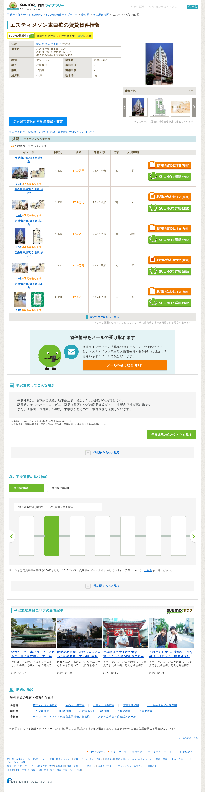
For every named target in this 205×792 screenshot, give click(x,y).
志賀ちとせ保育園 (103, 705)
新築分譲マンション (126, 759)
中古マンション (146, 759)
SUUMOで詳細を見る (169, 176)
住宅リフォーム (26, 766)
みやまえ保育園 (75, 705)
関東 (24, 770)
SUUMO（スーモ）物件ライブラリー (35, 6)
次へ (193, 536)
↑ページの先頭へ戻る (187, 738)
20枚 (19, 215)
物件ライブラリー (107, 766)
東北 (18, 770)
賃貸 (80, 35)
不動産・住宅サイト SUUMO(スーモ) (26, 759)
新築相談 (60, 766)
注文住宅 (11, 766)
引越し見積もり (75, 766)
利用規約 (137, 751)
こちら (148, 570)
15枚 (19, 184)
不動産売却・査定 (45, 766)
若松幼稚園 (124, 711)
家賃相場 (109, 759)
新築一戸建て (163, 759)
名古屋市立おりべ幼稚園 (94, 711)
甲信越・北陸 (35, 770)
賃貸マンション (64, 759)
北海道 (10, 770)
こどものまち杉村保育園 (162, 705)
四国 (59, 770)
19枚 (19, 310)
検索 (194, 6)
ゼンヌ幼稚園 (41, 711)
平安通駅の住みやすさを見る (171, 434)
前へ (12, 536)
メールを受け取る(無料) (125, 365)
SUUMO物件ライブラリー (62, 14)
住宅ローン (90, 766)
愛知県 (85, 14)
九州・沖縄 (75, 770)
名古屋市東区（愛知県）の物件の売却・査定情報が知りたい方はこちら (52, 131)
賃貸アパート (80, 759)
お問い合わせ (188, 751)
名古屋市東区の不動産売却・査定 (38, 121)
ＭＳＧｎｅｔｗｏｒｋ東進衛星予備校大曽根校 (61, 716)
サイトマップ (118, 751)
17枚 (19, 247)
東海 (46, 770)
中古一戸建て (178, 759)
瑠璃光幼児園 (131, 705)
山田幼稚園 (64, 711)
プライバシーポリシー (161, 751)
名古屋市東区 (101, 14)
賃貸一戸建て (96, 759)
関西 (52, 770)
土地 (189, 759)
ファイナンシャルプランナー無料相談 (137, 766)
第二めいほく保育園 (45, 705)
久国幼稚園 (146, 711)
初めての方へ (97, 751)
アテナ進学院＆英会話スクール (117, 716)
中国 (65, 770)
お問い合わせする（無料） (169, 165)
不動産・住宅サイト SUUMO (25, 14)
